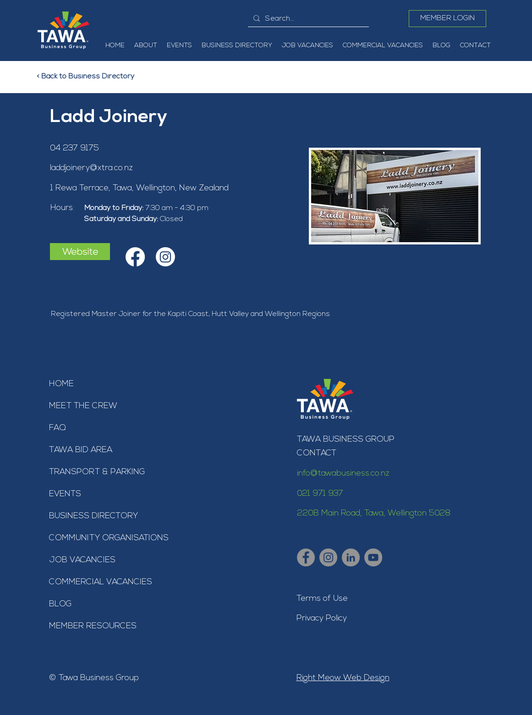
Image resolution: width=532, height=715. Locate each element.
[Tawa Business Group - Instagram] (328, 557)
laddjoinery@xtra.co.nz (91, 168)
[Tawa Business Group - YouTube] (373, 557)
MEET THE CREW (83, 406)
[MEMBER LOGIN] (447, 18)
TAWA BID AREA (80, 450)
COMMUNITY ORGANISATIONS (109, 538)
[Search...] (307, 19)
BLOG (60, 604)
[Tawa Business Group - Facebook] (306, 557)
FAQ (57, 428)
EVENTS (65, 494)
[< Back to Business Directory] (91, 76)
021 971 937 (320, 493)
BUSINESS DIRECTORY (93, 516)
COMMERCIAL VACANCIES (100, 582)
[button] (145, 45)
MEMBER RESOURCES (93, 626)
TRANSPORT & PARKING (97, 472)
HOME (61, 384)
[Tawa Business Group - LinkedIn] (351, 557)
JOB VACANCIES (82, 560)
